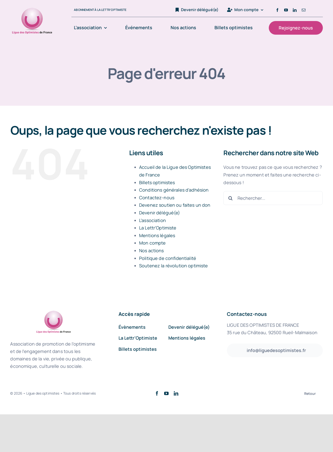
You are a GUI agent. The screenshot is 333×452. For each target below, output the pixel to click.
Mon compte (152, 243)
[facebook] (277, 10)
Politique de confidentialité (167, 258)
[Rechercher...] (273, 198)
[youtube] (286, 10)
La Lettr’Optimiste (158, 228)
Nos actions (151, 250)
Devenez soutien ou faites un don (175, 205)
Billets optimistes (157, 182)
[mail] (303, 10)
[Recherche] (230, 198)
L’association (152, 220)
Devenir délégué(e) (159, 213)
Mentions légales (157, 235)
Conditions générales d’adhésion (174, 190)
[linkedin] (295, 10)
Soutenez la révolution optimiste (173, 266)
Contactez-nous (156, 198)
